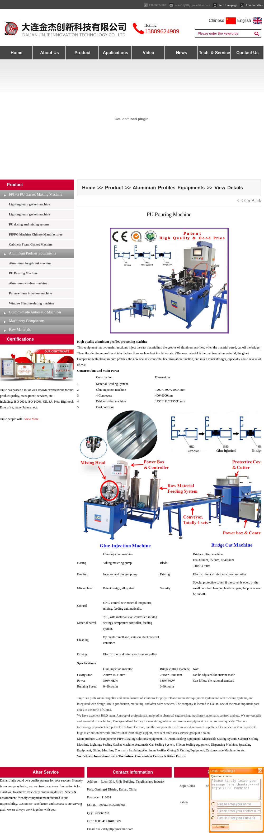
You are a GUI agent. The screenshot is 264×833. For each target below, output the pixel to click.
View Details (228, 187)
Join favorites (254, 5)
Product (82, 52)
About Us (49, 52)
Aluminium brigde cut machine (30, 263)
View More (31, 419)
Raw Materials (20, 330)
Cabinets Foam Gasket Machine (30, 244)
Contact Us (247, 52)
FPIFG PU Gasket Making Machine (35, 194)
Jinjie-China (187, 786)
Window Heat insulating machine (31, 303)
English (244, 20)
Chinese (216, 20)
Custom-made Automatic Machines (35, 312)
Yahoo (184, 802)
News (181, 52)
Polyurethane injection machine (30, 293)
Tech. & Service (214, 52)
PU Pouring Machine (23, 273)
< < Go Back (249, 200)
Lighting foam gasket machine (29, 204)
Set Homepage (228, 5)
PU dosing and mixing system (29, 224)
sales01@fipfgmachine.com (115, 829)
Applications (115, 52)
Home (16, 52)
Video (148, 52)
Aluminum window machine (28, 283)
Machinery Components (27, 321)
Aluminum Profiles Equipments (32, 253)
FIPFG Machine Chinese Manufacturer (36, 234)
